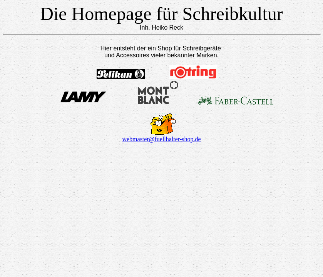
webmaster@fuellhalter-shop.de (161, 139)
